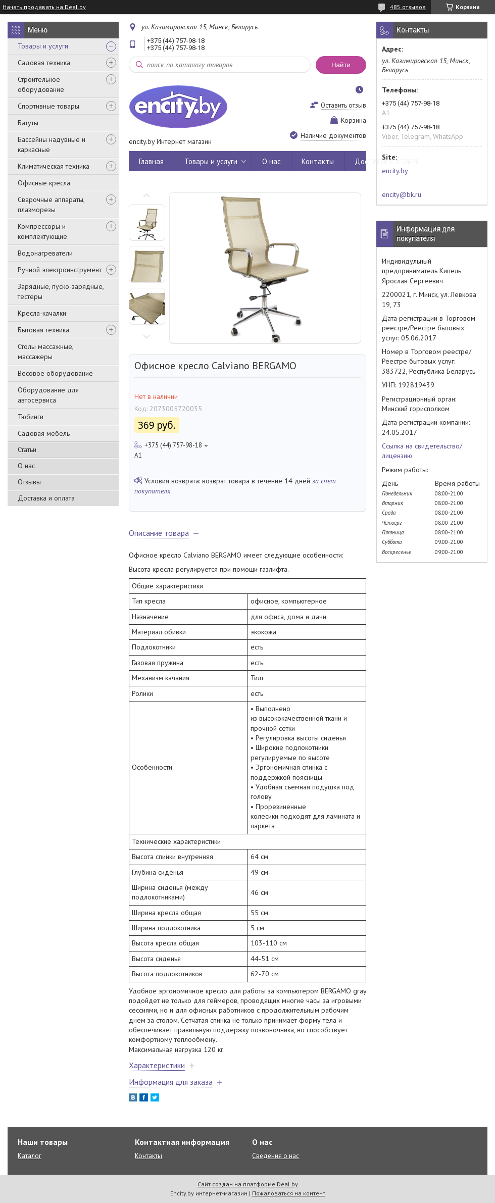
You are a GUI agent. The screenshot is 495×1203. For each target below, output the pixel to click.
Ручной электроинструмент (60, 269)
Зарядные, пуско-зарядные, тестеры (61, 291)
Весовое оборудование (55, 373)
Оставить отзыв (343, 105)
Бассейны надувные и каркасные (51, 144)
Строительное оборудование (41, 84)
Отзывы (29, 481)
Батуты (28, 122)
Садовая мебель (44, 433)
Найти (341, 65)
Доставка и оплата (46, 498)
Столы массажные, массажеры (45, 351)
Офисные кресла (44, 182)
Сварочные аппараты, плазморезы (51, 204)
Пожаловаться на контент (288, 1193)
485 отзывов (408, 7)
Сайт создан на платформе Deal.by (247, 1184)
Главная (151, 161)
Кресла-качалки (42, 313)
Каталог (29, 1155)
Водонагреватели (45, 253)
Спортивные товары (48, 106)
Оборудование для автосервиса (48, 395)
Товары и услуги (43, 46)
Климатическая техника (53, 166)
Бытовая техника (43, 329)
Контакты (318, 161)
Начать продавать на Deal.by (44, 7)
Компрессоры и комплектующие (42, 231)
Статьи (27, 449)
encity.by (395, 170)
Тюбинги (30, 416)
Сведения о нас (275, 1155)
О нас (26, 465)
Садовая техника (44, 62)
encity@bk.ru (401, 194)
